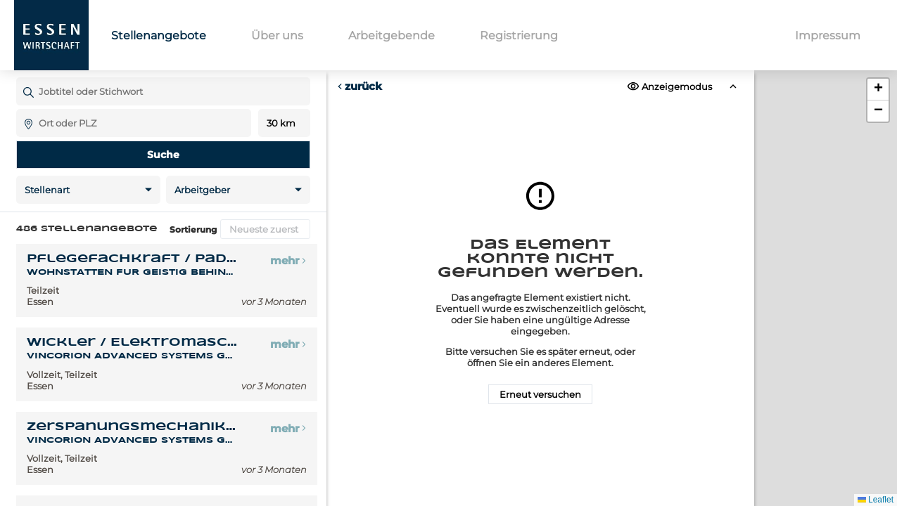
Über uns (277, 35)
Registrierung (519, 35)
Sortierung (193, 229)
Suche (163, 154)
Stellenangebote (158, 35)
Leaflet (875, 500)
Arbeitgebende (391, 35)
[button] (878, 89)
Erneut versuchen (540, 394)
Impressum (827, 35)
